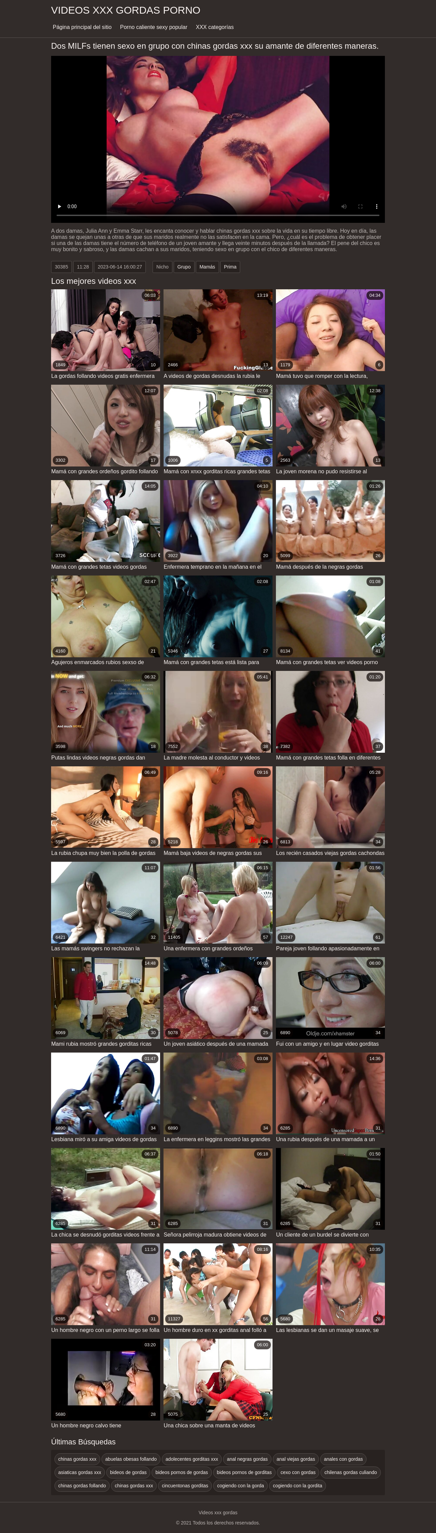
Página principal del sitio (82, 27)
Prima (230, 267)
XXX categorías (215, 27)
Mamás (207, 267)
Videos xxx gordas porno (125, 10)
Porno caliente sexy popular (153, 27)
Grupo (184, 267)
